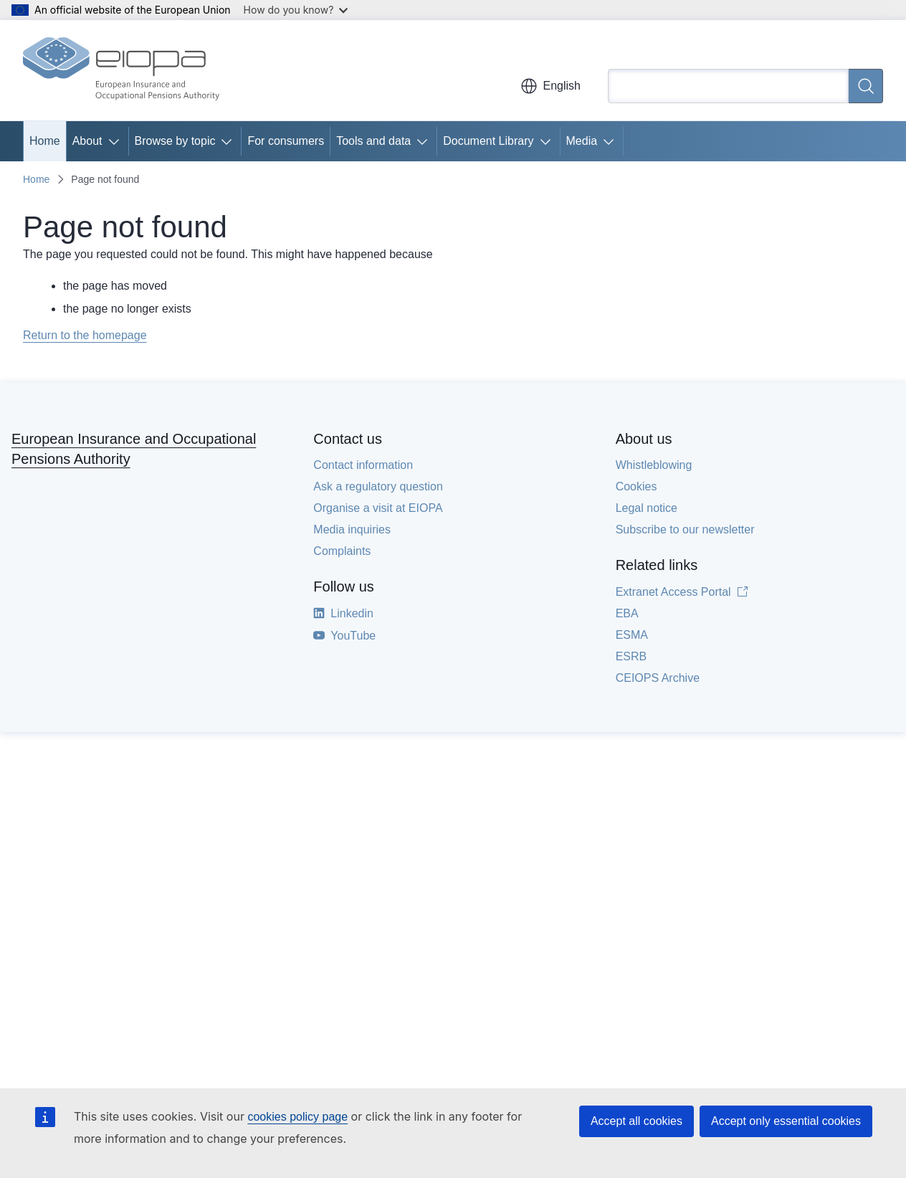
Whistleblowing (654, 465)
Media (582, 141)
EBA (627, 613)
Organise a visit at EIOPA (377, 508)
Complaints (342, 551)
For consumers (285, 141)
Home (44, 141)
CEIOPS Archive (658, 678)
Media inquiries (352, 529)
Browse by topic (175, 141)
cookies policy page (297, 1117)
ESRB (631, 656)
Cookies (636, 486)
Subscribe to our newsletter (685, 529)
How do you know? (296, 10)
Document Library (488, 141)
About (87, 141)
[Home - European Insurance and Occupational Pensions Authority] (121, 70)
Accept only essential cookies (786, 1121)
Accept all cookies (636, 1121)
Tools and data (373, 141)
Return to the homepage (85, 335)
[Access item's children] (116, 141)
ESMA (632, 635)
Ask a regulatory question (378, 486)
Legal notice (646, 508)
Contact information (363, 465)
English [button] (550, 86)
